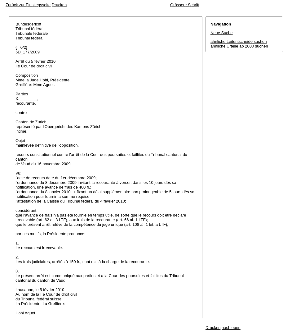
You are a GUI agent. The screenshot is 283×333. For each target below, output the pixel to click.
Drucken (59, 4)
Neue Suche (221, 32)
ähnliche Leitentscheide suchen (238, 41)
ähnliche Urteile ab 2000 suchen (239, 46)
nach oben (231, 327)
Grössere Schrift (184, 4)
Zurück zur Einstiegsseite (28, 4)
